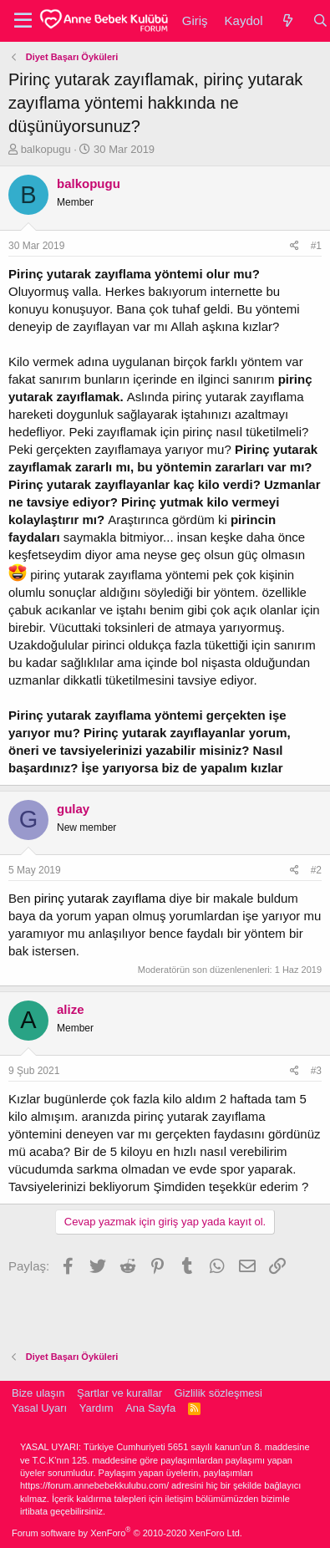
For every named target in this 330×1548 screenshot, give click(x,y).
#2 (316, 870)
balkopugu (46, 149)
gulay (73, 809)
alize (70, 1009)
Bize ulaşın (38, 1393)
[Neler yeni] (287, 20)
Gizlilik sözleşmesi (217, 1393)
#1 (316, 246)
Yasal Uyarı (39, 1408)
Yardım (96, 1408)
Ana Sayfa (150, 1408)
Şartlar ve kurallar (119, 1393)
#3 (316, 1071)
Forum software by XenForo (127, 1533)
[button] (23, 21)
